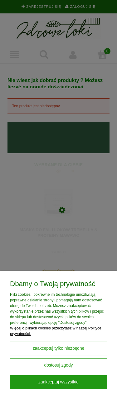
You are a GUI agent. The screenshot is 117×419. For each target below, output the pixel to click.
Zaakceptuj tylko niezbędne (59, 348)
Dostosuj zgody (58, 365)
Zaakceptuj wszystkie (58, 382)
